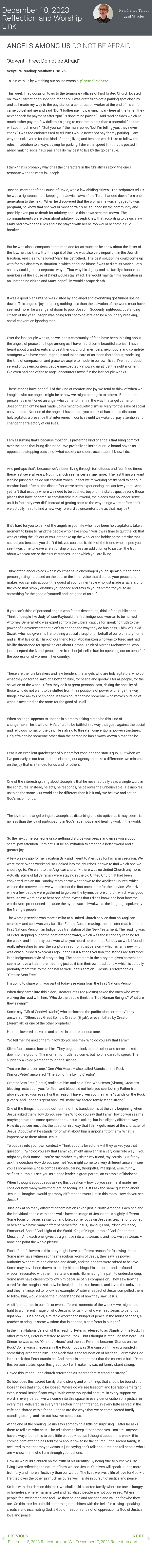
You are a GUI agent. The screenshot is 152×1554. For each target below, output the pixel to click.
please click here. (94, 80)
